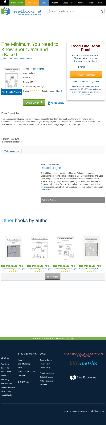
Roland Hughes (37, 69)
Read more (46, 190)
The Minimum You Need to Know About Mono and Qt (40, 265)
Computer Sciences (86, 269)
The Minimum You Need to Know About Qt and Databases (66, 265)
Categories (17, 3)
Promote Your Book (8, 387)
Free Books (5, 364)
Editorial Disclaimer (47, 377)
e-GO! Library (6, 391)
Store (20, 368)
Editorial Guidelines (47, 373)
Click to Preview (13, 92)
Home (20, 360)
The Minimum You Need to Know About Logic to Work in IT (92, 265)
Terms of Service (46, 360)
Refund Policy (45, 368)
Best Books (68, 3)
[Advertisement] (51, 29)
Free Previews (7, 269)
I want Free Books (86, 74)
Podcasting (5, 380)
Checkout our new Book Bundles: (53, 338)
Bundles (80, 3)
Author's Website (49, 200)
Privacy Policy (45, 364)
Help (100, 3)
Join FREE (32, 3)
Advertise (43, 385)
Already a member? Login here (85, 81)
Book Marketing (6, 383)
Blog (91, 3)
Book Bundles (6, 372)
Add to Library (56, 103)
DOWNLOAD (34, 102)
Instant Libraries (6, 395)
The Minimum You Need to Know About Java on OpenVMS (14, 265)
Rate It (59, 91)
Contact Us (22, 376)
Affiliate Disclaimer (46, 381)
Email (81, 67)
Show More (52, 276)
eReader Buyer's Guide (26, 372)
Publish (54, 3)
